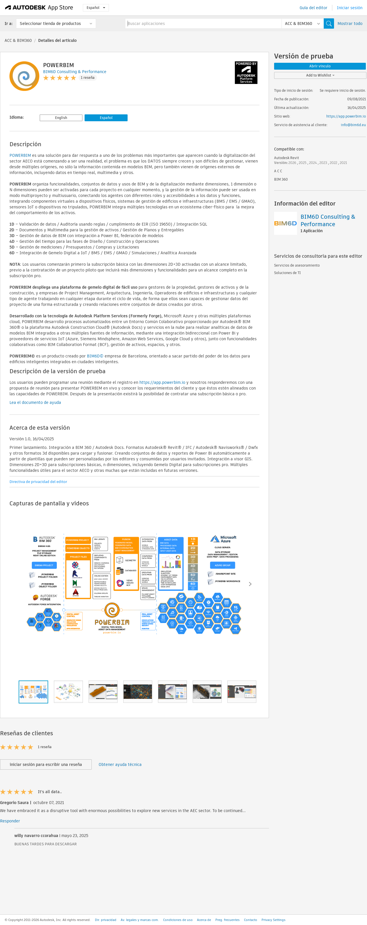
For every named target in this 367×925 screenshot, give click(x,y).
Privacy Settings (273, 920)
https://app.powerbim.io (346, 116)
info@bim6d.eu (353, 124)
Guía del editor (313, 8)
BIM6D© (95, 356)
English (61, 117)
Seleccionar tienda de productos (50, 23)
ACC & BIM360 (18, 40)
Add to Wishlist (320, 75)
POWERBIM (20, 155)
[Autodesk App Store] (39, 7)
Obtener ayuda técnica (120, 764)
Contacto (250, 920)
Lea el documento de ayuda (35, 402)
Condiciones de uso (178, 920)
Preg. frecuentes (227, 920)
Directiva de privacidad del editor (38, 481)
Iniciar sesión (349, 8)
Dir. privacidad (105, 920)
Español (96, 7)
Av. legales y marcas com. (140, 920)
